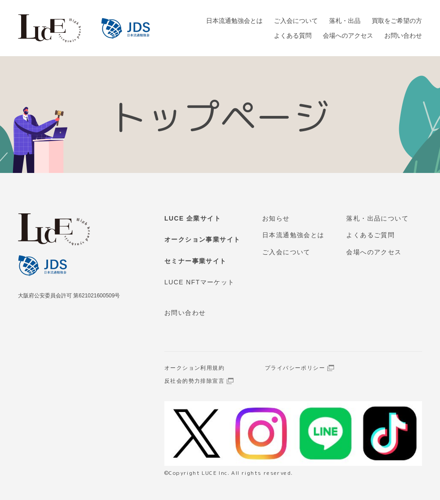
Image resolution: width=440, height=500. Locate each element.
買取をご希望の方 (397, 20)
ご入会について (296, 20)
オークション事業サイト (202, 239)
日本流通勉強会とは (234, 20)
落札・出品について (377, 218)
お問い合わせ (403, 35)
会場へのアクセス (348, 35)
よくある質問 (293, 35)
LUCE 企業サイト (192, 218)
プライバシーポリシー (295, 368)
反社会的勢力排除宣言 (194, 381)
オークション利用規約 (194, 368)
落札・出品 (345, 20)
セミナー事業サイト (195, 261)
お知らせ (276, 218)
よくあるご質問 (370, 235)
